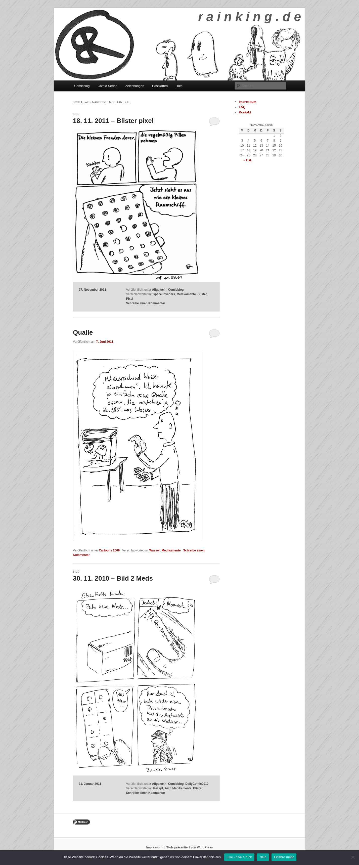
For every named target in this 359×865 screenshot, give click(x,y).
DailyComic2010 (196, 784)
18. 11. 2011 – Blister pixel (113, 120)
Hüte (179, 86)
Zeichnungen (134, 86)
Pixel (129, 298)
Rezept (158, 788)
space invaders (164, 294)
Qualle (83, 332)
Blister (202, 294)
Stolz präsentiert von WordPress (189, 847)
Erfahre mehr (284, 857)
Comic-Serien (107, 86)
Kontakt (245, 112)
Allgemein (159, 289)
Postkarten (160, 86)
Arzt (167, 788)
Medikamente (186, 294)
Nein (262, 857)
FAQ (242, 107)
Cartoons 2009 (109, 550)
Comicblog (81, 86)
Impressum (247, 102)
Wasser (154, 550)
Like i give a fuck (239, 857)
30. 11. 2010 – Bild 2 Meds (113, 578)
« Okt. (248, 160)
